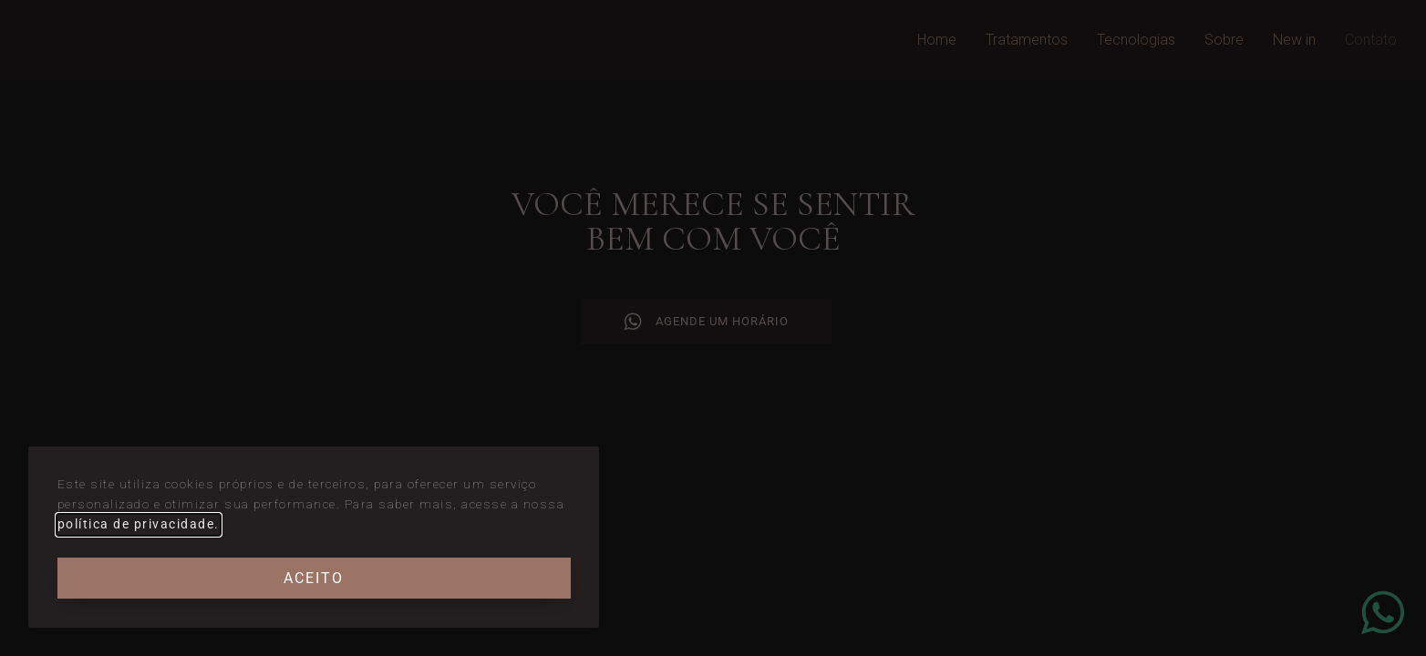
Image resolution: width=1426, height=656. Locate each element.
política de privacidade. (138, 524)
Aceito (314, 578)
